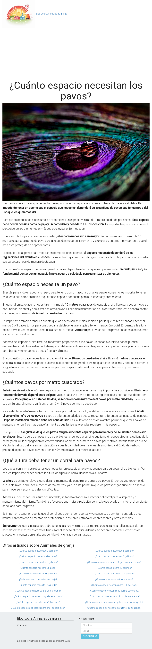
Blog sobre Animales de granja (51, 13)
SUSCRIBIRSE (90, 636)
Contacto (22, 625)
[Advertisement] (76, 52)
